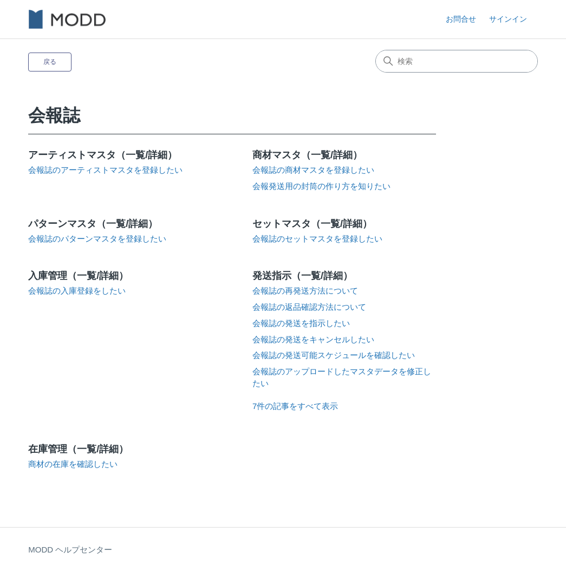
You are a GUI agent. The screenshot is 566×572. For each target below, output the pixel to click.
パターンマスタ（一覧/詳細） (93, 223)
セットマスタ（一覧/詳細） (312, 223)
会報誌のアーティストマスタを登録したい (105, 170)
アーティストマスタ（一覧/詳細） (102, 155)
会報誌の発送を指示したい (301, 323)
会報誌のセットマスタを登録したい (317, 239)
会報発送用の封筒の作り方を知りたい (321, 186)
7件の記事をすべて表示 (295, 406)
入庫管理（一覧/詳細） (78, 275)
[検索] (456, 61)
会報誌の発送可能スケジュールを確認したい (333, 355)
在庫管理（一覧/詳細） (78, 449)
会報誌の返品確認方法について (309, 307)
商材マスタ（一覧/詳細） (307, 155)
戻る (49, 62)
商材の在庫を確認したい (73, 464)
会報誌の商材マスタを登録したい (313, 170)
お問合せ (461, 19)
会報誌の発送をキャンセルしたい (313, 339)
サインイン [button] (508, 19)
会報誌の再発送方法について (305, 291)
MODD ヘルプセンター (70, 549)
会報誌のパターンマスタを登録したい (97, 239)
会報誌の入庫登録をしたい (77, 291)
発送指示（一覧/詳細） (302, 275)
